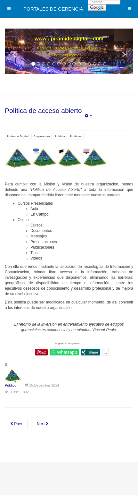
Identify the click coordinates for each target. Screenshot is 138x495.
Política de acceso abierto (43, 110)
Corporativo (41, 136)
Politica (60, 136)
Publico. (11, 385)
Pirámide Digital (17, 136)
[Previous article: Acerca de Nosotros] (16, 424)
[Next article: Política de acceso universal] (42, 424)
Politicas (76, 136)
